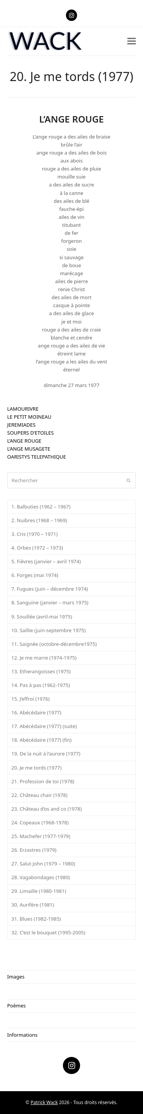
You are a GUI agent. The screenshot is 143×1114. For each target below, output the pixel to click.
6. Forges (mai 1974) (34, 575)
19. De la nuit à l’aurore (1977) (45, 753)
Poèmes (16, 1005)
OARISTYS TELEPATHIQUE (36, 456)
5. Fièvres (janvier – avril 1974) (46, 561)
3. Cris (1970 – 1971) (34, 534)
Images (15, 976)
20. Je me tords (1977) (36, 767)
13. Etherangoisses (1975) (41, 671)
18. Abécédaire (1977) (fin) (41, 739)
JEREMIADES (21, 424)
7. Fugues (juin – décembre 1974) (49, 588)
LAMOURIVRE (23, 408)
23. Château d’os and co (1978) (46, 808)
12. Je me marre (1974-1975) (44, 657)
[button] (131, 41)
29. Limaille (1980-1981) (38, 891)
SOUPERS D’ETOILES (30, 432)
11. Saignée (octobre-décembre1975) (54, 644)
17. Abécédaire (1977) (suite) (44, 726)
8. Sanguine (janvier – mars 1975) (49, 602)
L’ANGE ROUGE (24, 440)
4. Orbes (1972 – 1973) (37, 547)
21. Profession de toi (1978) (42, 781)
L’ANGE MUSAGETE (28, 448)
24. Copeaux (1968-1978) (40, 822)
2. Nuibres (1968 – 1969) (39, 520)
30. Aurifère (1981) (32, 904)
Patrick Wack (44, 1102)
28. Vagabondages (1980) (40, 877)
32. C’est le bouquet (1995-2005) (48, 932)
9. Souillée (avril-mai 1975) (41, 616)
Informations (22, 1034)
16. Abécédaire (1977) (36, 712)
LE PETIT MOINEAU (29, 416)
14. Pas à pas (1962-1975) (40, 685)
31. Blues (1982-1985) (36, 918)
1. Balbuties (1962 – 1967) (41, 506)
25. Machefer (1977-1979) (40, 836)
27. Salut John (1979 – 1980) (43, 863)
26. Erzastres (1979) (33, 849)
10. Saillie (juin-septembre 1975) (48, 630)
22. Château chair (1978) (39, 795)
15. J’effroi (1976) (30, 698)
